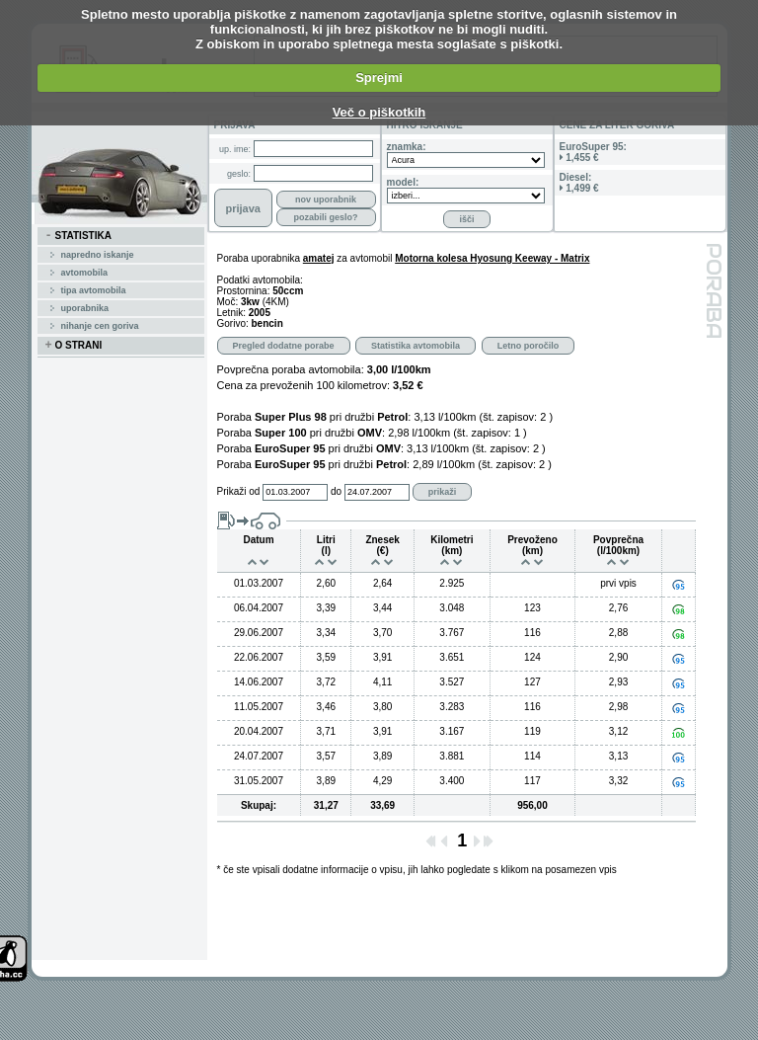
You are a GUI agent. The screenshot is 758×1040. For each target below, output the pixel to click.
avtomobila (85, 273)
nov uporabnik (325, 199)
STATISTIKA (78, 236)
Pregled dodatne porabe (284, 346)
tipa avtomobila (93, 290)
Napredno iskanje (97, 255)
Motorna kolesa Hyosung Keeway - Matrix (492, 258)
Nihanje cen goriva (100, 326)
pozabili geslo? (325, 217)
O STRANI (74, 346)
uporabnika (85, 308)
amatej (319, 258)
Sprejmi (379, 77)
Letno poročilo (528, 346)
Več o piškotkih (379, 112)
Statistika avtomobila (415, 346)
